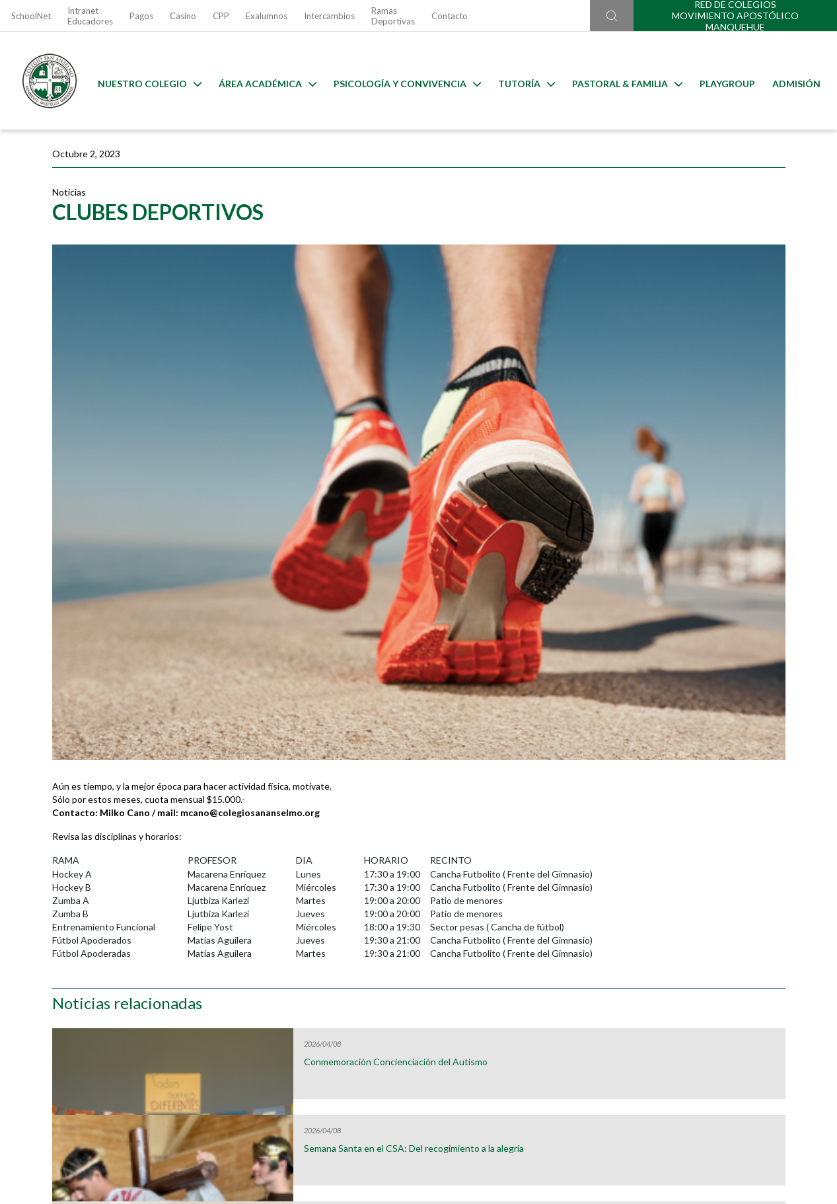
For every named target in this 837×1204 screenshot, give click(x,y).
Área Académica (264, 81)
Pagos (141, 16)
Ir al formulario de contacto (245, 1133)
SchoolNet (31, 16)
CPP (221, 16)
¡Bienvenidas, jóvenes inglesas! (702, 501)
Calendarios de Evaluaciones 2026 (521, 939)
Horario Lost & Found (726, 939)
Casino (183, 16)
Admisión (793, 81)
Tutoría (523, 81)
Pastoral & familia (624, 81)
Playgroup (724, 81)
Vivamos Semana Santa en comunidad (692, 419)
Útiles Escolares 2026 (110, 939)
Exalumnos (266, 16)
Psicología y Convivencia (404, 81)
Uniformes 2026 (316, 939)
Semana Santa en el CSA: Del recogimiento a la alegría (697, 333)
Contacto (449, 16)
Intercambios (329, 16)
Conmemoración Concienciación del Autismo (704, 246)
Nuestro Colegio (146, 81)
